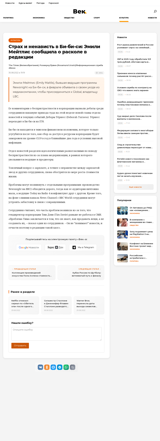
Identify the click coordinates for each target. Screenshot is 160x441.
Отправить (20, 345)
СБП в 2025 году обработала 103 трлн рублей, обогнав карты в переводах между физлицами (134, 60)
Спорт (97, 18)
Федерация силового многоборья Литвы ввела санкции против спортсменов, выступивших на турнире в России (135, 132)
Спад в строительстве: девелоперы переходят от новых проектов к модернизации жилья (134, 146)
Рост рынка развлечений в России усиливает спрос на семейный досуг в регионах (135, 46)
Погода (41, 3)
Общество (69, 18)
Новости (9, 3)
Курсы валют (25, 3)
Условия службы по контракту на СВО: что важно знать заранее (134, 89)
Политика (8, 18)
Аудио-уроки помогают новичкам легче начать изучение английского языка (135, 175)
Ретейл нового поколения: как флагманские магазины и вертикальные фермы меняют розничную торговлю (133, 160)
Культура (124, 18)
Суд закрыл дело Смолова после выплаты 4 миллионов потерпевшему (134, 117)
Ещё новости (135, 187)
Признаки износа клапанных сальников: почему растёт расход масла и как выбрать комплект (135, 75)
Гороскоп (54, 3)
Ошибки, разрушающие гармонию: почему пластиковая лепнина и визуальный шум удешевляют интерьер (135, 103)
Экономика (39, 18)
